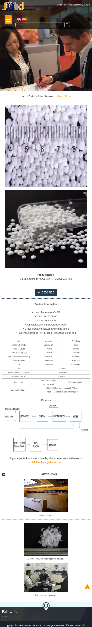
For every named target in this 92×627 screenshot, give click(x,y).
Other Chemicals (45, 96)
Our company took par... (46, 595)
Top (87, 586)
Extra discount (45, 515)
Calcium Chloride (63, 96)
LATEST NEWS (48, 474)
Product (32, 96)
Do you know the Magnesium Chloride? (46, 559)
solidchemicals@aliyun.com (77, 5)
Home (23, 96)
